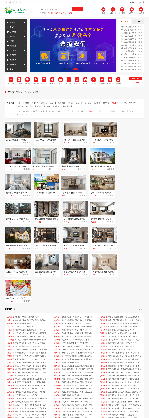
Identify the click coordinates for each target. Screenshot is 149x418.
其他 (72, 106)
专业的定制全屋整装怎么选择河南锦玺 (122, 294)
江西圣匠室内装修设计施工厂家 (26, 343)
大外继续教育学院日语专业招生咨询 (28, 349)
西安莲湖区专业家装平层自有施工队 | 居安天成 (125, 287)
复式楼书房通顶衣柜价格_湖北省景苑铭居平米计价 (78, 307)
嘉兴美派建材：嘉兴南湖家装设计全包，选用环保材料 (78, 356)
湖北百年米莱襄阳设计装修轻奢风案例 (122, 333)
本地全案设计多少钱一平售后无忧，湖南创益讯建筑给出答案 (32, 362)
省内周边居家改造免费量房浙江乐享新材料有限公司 (78, 281)
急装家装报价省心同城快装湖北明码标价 (122, 290)
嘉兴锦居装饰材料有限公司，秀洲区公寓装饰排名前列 (125, 343)
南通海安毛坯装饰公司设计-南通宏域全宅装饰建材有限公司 (125, 323)
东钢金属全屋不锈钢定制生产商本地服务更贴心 (129, 30)
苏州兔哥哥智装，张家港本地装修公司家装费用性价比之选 (125, 349)
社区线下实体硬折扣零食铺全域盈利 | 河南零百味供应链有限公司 (32, 320)
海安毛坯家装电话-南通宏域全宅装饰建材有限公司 (32, 287)
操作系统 (34, 111)
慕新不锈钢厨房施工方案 (71, 343)
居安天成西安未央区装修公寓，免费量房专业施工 (32, 356)
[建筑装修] (10, 264)
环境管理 (65, 106)
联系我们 (46, 388)
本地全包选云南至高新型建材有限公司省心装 (78, 300)
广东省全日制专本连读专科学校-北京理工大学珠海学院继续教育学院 (32, 290)
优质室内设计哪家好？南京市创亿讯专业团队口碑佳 (125, 313)
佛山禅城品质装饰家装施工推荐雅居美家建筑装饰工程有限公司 (129, 63)
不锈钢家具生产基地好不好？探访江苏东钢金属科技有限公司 (125, 320)
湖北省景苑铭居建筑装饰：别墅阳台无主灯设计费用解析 (78, 352)
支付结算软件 (111, 111)
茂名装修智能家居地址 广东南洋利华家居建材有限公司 (78, 316)
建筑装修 (29, 106)
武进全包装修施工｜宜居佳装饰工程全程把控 (31, 307)
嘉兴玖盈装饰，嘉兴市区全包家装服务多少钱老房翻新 (32, 365)
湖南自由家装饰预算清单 (71, 310)
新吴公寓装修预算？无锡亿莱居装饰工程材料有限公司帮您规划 (78, 303)
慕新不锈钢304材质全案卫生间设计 (121, 297)
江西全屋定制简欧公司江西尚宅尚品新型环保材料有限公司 (32, 281)
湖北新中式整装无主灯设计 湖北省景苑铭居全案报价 (125, 307)
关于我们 (36, 388)
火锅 (62, 13)
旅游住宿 (13, 50)
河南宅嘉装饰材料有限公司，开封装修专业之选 (78, 359)
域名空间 (29, 114)
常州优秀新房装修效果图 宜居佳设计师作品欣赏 (125, 336)
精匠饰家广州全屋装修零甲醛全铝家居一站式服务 (125, 281)
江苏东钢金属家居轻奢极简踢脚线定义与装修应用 (125, 316)
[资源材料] (104, 271)
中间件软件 (43, 111)
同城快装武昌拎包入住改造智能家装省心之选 (78, 297)
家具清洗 (50, 13)
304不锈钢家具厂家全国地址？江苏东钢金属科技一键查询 (78, 294)
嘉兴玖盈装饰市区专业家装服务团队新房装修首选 (78, 339)
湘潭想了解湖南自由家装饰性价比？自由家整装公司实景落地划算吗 (32, 339)
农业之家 (19, 92)
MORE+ (141, 257)
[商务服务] (10, 274)
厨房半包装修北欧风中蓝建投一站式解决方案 (78, 326)
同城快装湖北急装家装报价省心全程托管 (122, 284)
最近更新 (84, 388)
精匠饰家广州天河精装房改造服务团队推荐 (77, 284)
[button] (64, 69)
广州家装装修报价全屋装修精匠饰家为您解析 (31, 297)
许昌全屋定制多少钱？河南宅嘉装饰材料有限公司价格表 (32, 333)
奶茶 (70, 13)
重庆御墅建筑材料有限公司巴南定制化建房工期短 (32, 300)
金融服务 (13, 36)
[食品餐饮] (104, 277)
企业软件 (36, 92)
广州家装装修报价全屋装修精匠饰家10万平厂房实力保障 (32, 310)
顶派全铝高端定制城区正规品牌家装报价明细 (78, 313)
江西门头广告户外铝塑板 (128, 54)
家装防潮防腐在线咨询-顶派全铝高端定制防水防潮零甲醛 (32, 284)
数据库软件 (81, 111)
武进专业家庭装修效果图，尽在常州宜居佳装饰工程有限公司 (78, 349)
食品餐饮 (13, 60)
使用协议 (65, 388)
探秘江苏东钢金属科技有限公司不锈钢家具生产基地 (32, 359)
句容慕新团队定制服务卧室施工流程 (75, 290)
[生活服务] (10, 320)
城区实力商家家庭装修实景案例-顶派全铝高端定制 (32, 316)
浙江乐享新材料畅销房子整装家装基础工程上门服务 (32, 313)
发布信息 (133, 2)
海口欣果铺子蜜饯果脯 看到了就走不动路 (123, 346)
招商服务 (55, 388)
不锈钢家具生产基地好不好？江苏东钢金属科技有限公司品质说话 (32, 303)
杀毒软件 (61, 111)
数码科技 (13, 64)
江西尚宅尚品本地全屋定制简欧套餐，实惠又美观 (32, 352)
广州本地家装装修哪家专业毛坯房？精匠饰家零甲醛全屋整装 (129, 51)
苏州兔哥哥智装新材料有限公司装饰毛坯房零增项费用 (125, 310)
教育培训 (13, 41)
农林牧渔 (20, 106)
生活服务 (13, 22)
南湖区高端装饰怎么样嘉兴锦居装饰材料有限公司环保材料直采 (125, 303)
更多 (11, 69)
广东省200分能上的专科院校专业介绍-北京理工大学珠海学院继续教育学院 (129, 57)
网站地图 (94, 388)
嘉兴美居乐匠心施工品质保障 (25, 323)
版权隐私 (74, 388)
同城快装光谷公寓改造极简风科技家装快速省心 (125, 326)
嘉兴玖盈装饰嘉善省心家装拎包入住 (129, 66)
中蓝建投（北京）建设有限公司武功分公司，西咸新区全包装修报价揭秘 (78, 365)
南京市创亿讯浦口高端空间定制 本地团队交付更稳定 (32, 336)
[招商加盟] (10, 271)
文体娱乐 (123, 103)
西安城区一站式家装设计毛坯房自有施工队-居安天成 (78, 287)
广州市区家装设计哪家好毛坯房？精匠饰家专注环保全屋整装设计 (78, 333)
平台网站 (26, 111)
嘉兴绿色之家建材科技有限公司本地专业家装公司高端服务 (129, 60)
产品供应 (28, 92)
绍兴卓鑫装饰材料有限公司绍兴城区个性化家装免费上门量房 (32, 294)
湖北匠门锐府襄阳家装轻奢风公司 (129, 27)
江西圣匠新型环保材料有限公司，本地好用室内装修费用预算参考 (78, 369)
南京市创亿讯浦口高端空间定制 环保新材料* (129, 39)
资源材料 (56, 106)
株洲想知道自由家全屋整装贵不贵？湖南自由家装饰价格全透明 (78, 336)
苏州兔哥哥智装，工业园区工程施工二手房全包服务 (125, 356)
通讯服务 (130, 111)
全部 (19, 103)
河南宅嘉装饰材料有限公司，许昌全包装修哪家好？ (125, 359)
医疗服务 (13, 46)
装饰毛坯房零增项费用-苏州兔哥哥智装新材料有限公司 (32, 330)
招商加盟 (13, 32)
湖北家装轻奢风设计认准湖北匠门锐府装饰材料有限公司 (129, 48)
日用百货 (13, 55)
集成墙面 (57, 13)
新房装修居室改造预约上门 (129, 45)
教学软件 (122, 111)
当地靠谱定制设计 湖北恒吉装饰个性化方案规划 (125, 330)
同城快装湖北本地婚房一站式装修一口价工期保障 (78, 323)
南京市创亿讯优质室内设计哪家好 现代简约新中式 (129, 36)
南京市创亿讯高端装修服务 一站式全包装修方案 (129, 42)
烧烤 (66, 13)
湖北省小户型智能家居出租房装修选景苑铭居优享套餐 (125, 300)
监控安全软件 (70, 111)
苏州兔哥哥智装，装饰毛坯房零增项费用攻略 (31, 346)
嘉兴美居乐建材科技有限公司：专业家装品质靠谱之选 (125, 365)
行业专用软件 (100, 111)
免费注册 (141, 2)
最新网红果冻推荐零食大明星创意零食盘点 (77, 330)
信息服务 (114, 103)
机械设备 (38, 106)
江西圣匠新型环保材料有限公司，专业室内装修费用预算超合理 (78, 362)
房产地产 (132, 103)
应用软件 (52, 111)
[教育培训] (57, 274)
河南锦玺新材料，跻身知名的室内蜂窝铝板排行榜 (125, 352)
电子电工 (47, 106)
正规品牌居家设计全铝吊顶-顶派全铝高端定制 (124, 339)
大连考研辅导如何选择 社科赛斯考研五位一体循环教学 (78, 346)
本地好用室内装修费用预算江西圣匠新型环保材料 (129, 33)
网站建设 (20, 114)
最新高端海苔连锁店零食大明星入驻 (129, 69)
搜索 (77, 9)
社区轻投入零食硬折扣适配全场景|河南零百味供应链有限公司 (78, 320)
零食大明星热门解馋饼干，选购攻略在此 (122, 362)
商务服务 (13, 27)
